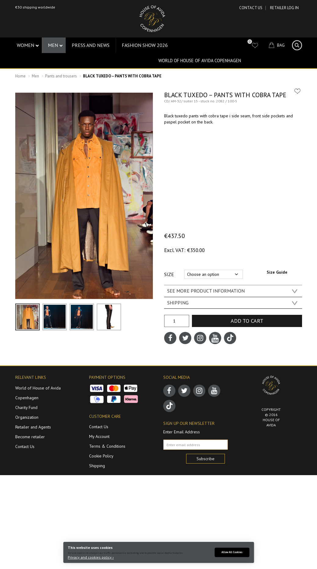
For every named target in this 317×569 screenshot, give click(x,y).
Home (20, 76)
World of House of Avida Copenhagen (199, 60)
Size (169, 274)
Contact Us (250, 7)
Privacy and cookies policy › (91, 557)
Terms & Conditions (107, 446)
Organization (26, 417)
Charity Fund (26, 407)
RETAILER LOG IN (284, 7)
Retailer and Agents (33, 427)
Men (35, 76)
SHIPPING (178, 303)
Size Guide (277, 272)
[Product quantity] (176, 321)
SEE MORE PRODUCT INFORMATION (206, 291)
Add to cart (247, 320)
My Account (99, 436)
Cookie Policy (101, 456)
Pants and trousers (61, 76)
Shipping (97, 465)
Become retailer (30, 436)
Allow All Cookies (232, 552)
